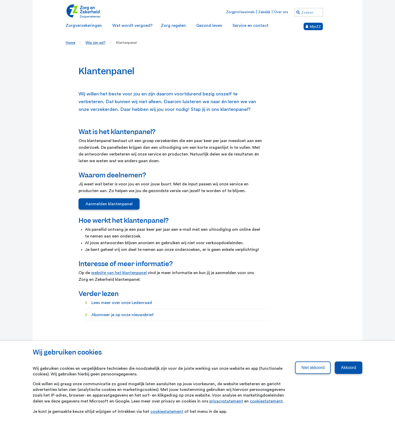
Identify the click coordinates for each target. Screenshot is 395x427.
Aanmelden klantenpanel (109, 204)
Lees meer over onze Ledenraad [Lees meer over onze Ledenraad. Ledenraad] (121, 303)
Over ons (281, 12)
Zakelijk (264, 12)
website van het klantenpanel (119, 273)
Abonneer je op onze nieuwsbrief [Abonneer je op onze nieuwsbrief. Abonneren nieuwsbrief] (122, 315)
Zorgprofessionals (240, 12)
